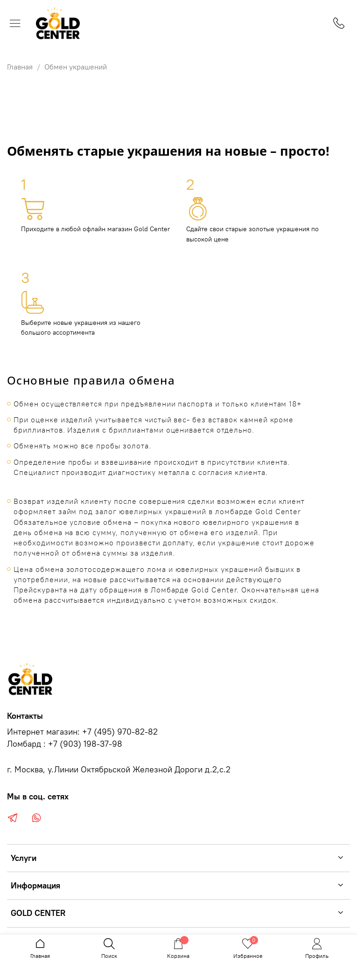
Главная (20, 66)
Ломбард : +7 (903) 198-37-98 (64, 744)
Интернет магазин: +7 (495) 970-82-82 (82, 732)
